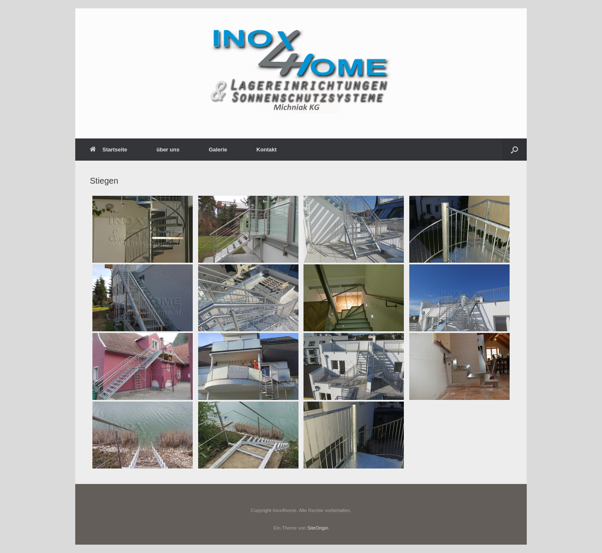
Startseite (108, 149)
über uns (167, 149)
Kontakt (266, 149)
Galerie (218, 149)
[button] (514, 149)
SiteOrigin (318, 527)
